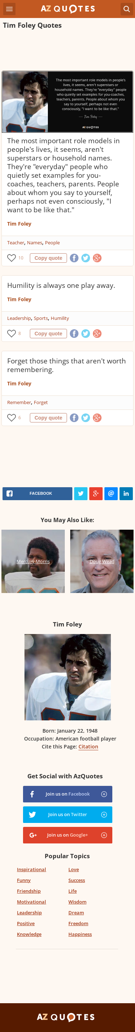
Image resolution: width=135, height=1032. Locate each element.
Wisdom (77, 902)
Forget (41, 402)
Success (76, 880)
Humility (60, 318)
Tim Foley (19, 223)
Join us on (68, 794)
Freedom (78, 923)
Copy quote (48, 258)
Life (72, 891)
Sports (41, 318)
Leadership (19, 318)
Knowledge (29, 934)
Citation (88, 746)
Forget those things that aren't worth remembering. (66, 365)
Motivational (31, 902)
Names (34, 242)
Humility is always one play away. (61, 285)
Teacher (15, 242)
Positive (26, 923)
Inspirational (31, 869)
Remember (19, 402)
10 (20, 258)
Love (73, 869)
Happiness (80, 934)
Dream (76, 912)
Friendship (29, 891)
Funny (24, 880)
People (52, 242)
